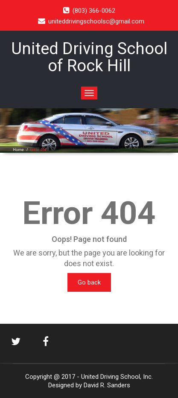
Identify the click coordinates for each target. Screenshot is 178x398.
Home (18, 150)
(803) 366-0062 (94, 11)
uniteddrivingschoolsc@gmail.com (96, 21)
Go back (89, 282)
